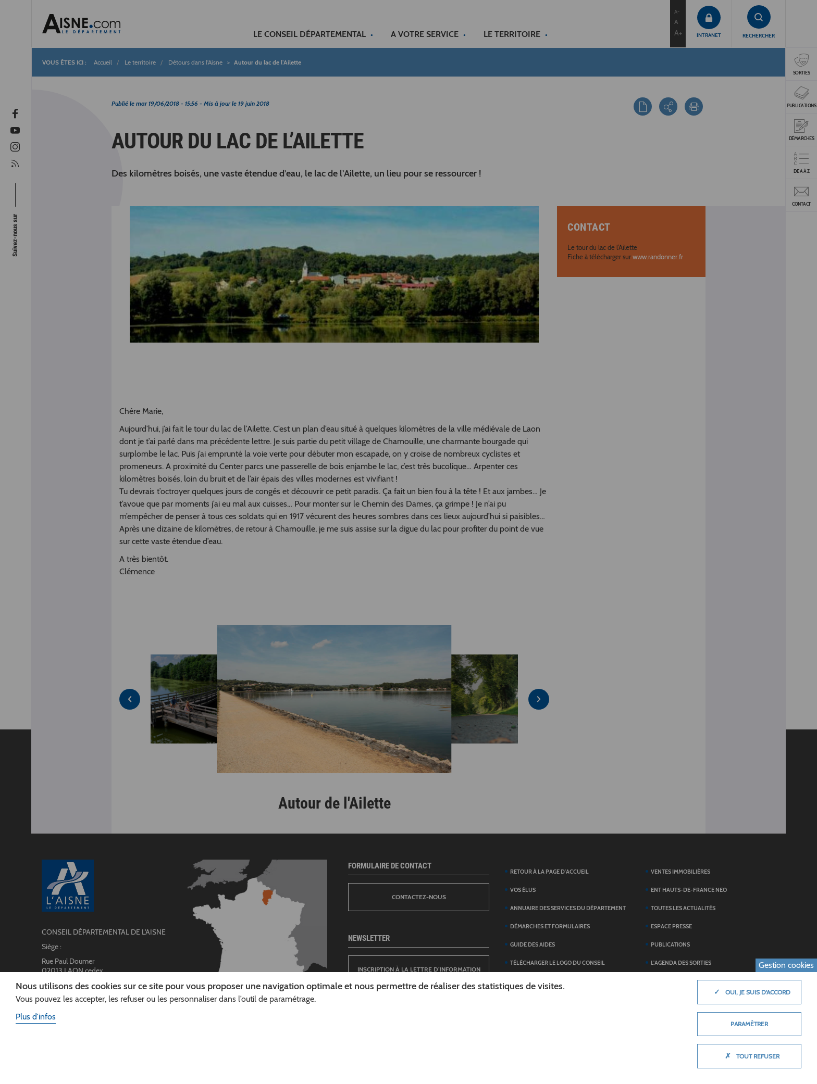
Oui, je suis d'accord (749, 992)
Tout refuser (749, 1056)
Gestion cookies (786, 965)
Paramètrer (749, 1024)
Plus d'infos (36, 1017)
